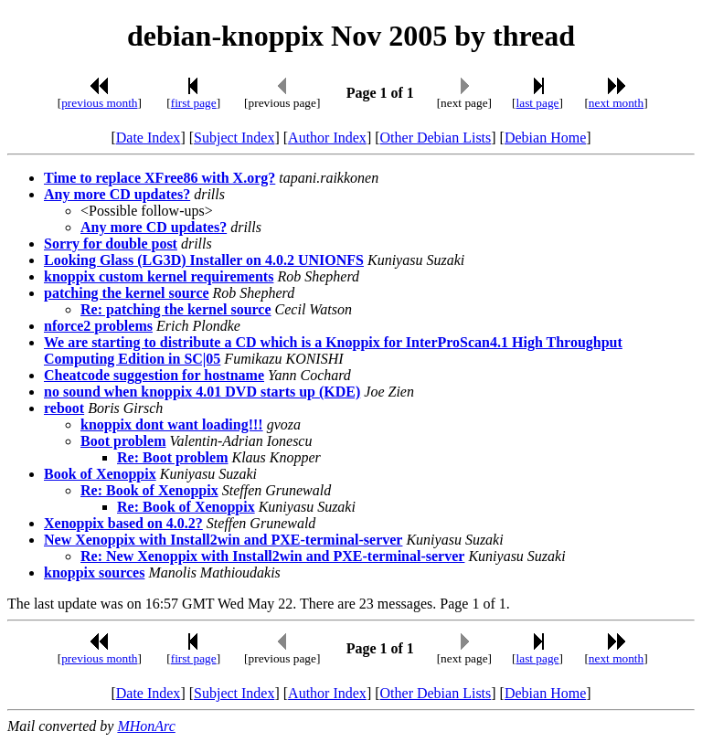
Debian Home (545, 137)
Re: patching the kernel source (175, 309)
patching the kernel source (126, 293)
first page (194, 103)
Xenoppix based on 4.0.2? (123, 523)
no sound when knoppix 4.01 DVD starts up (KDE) (202, 391)
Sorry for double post (110, 243)
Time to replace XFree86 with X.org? (159, 178)
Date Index (148, 137)
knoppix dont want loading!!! (171, 424)
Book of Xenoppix (100, 474)
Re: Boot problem (172, 457)
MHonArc (146, 726)
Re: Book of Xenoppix (149, 490)
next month (616, 103)
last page (537, 103)
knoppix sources (94, 572)
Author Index (327, 137)
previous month (99, 103)
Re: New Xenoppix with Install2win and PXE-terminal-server (272, 556)
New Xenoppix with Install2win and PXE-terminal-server (223, 539)
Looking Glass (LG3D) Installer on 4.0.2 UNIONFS (204, 260)
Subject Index (234, 137)
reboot (64, 408)
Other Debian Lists (436, 137)
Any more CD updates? (117, 194)
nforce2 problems (98, 326)
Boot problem (122, 441)
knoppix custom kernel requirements (158, 276)
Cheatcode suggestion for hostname (154, 375)
